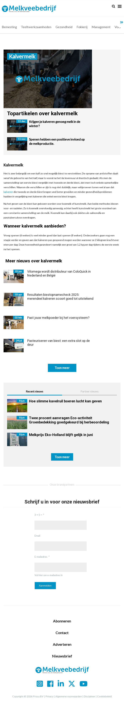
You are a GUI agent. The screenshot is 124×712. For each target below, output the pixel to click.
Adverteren (62, 644)
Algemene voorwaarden (68, 696)
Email (37, 535)
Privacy (49, 696)
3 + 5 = (38, 514)
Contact (62, 633)
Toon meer (62, 368)
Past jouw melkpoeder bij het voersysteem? (58, 318)
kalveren (8, 191)
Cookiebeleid (104, 696)
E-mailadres (41, 556)
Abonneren (62, 621)
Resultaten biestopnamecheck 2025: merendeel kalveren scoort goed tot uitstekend (60, 296)
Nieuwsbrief (62, 656)
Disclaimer (89, 696)
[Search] (113, 6)
